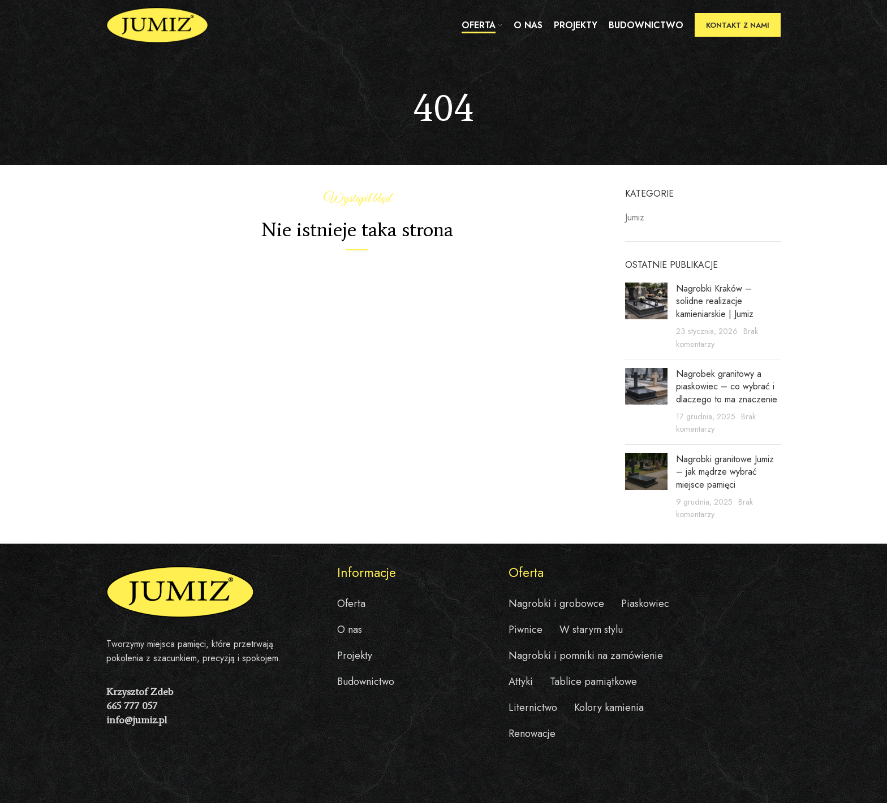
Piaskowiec (645, 603)
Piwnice (525, 629)
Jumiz (634, 217)
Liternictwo (533, 707)
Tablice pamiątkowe (593, 681)
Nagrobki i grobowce (556, 603)
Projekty (354, 655)
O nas (349, 629)
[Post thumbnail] (646, 316)
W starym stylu (591, 629)
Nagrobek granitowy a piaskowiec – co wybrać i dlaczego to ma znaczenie (726, 386)
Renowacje (532, 733)
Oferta (351, 603)
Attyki (521, 681)
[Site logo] (157, 24)
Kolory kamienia (609, 707)
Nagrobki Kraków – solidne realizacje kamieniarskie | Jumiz (714, 301)
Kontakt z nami (737, 25)
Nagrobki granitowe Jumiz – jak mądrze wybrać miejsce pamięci (725, 472)
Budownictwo (365, 681)
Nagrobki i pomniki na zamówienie (586, 655)
